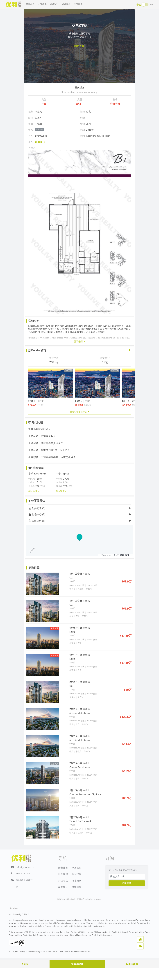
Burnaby (92, 92)
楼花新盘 (66, 4)
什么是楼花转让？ (39, 429)
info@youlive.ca (25, 867)
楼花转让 (54, 4)
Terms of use (106, 555)
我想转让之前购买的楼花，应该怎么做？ (52, 457)
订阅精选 (126, 883)
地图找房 (63, 874)
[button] (140, 939)
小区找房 (42, 4)
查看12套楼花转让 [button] (79, 411)
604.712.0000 (23, 873)
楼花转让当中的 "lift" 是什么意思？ (49, 450)
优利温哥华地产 (24, 880)
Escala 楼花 (37, 350)
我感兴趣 (77, 964)
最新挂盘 (30, 4)
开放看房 (63, 880)
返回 (24, 964)
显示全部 (79, 341)
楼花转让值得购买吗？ (42, 436)
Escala (40, 141)
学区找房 (78, 4)
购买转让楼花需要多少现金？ (45, 443)
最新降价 (76, 887)
